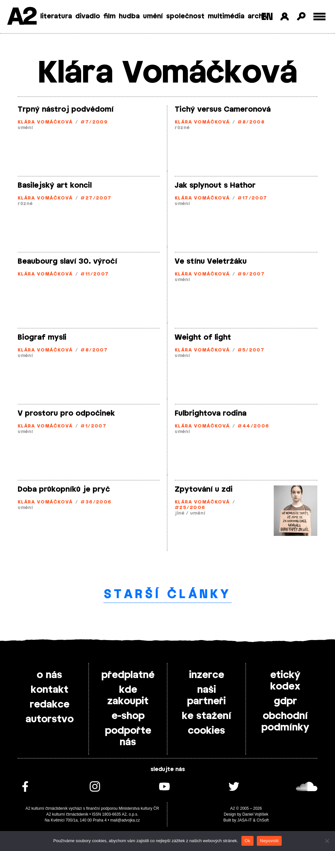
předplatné (127, 675)
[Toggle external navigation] (319, 16)
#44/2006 (253, 426)
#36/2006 (96, 502)
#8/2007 (94, 350)
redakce (49, 704)
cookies (206, 731)
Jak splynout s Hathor (215, 185)
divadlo (87, 16)
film (109, 16)
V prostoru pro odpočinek (66, 413)
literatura (56, 16)
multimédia (226, 16)
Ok (247, 840)
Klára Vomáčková (45, 122)
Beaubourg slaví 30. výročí (67, 261)
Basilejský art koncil (55, 185)
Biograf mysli (42, 337)
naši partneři (206, 696)
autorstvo (50, 719)
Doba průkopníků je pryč (64, 489)
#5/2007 (251, 350)
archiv (258, 16)
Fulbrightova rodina (210, 413)
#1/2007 (93, 426)
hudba (129, 16)
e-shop (128, 716)
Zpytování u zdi (204, 489)
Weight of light (203, 337)
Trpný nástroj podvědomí (66, 109)
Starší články (168, 594)
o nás (49, 675)
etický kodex (285, 681)
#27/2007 (96, 198)
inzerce (206, 675)
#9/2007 (251, 274)
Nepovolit (269, 840)
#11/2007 (94, 274)
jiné (180, 513)
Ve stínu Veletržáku (211, 261)
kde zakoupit (128, 696)
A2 (21, 17)
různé (182, 128)
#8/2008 (251, 122)
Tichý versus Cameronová (223, 109)
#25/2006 (190, 508)
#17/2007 (252, 198)
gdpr (285, 701)
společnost (185, 16)
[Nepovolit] (327, 841)
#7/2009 (94, 122)
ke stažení (206, 716)
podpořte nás (128, 736)
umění (153, 16)
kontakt (49, 690)
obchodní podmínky (285, 722)
